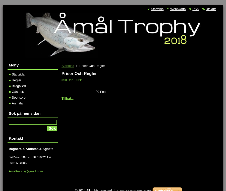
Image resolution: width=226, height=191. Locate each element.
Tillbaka (67, 98)
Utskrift (211, 9)
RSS (195, 9)
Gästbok (18, 92)
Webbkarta (178, 9)
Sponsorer (19, 97)
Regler (16, 80)
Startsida (68, 66)
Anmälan (18, 103)
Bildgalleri (19, 86)
